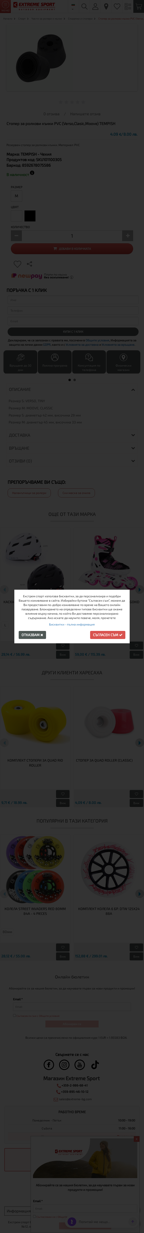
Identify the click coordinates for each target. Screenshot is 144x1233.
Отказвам (32, 635)
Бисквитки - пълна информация (72, 624)
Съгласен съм (107, 635)
